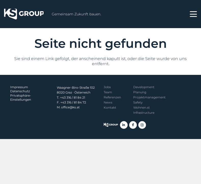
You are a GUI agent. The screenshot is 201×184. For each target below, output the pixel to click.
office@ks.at (70, 107)
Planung (139, 92)
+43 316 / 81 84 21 (72, 97)
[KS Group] (24, 14)
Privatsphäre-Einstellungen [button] (20, 97)
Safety (138, 102)
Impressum (19, 87)
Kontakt (110, 107)
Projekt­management (149, 97)
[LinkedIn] (124, 125)
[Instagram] (142, 125)
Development (143, 87)
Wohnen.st (141, 107)
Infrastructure (143, 112)
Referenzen (112, 97)
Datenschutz (20, 91)
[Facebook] (133, 125)
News (108, 102)
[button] (193, 14)
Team (108, 92)
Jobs (107, 87)
